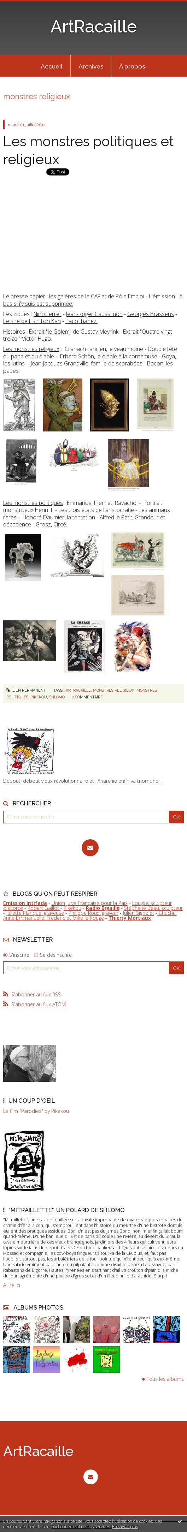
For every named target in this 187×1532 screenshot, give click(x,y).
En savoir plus (125, 1527)
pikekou (38, 697)
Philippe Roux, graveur (93, 913)
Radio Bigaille (102, 908)
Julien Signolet (138, 913)
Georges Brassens (150, 314)
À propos (132, 66)
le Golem (59, 331)
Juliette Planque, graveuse (35, 913)
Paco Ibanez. (81, 321)
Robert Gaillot (44, 908)
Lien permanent (26, 690)
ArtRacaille (94, 26)
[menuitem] (51, 66)
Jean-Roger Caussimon (94, 314)
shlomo (57, 697)
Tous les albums (165, 1379)
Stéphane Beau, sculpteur (153, 908)
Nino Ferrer (48, 314)
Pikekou (72, 908)
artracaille (78, 690)
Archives (91, 66)
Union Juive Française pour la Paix (90, 903)
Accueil (52, 66)
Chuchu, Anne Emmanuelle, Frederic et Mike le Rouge (90, 915)
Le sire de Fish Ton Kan (32, 321)
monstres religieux (113, 690)
